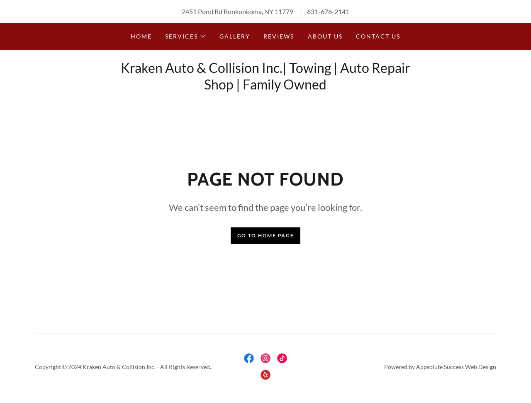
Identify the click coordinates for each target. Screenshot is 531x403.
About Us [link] (325, 36)
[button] (185, 36)
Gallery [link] (234, 36)
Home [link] (141, 36)
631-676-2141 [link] (328, 11)
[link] (249, 358)
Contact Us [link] (378, 36)
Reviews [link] (278, 36)
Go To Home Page (265, 235)
